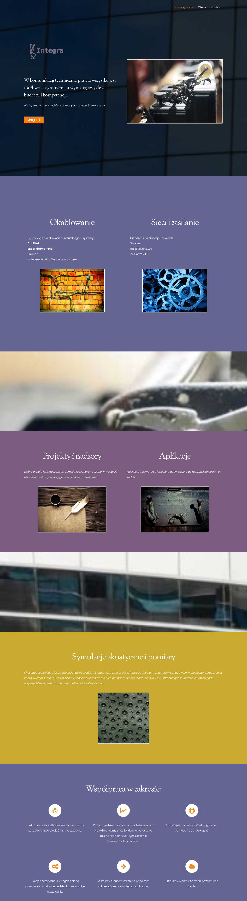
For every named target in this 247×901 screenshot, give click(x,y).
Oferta (202, 7)
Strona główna (183, 7)
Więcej (33, 120)
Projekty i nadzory (72, 456)
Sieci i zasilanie (175, 223)
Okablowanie (72, 223)
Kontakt (216, 7)
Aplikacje (175, 456)
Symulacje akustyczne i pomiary (123, 657)
